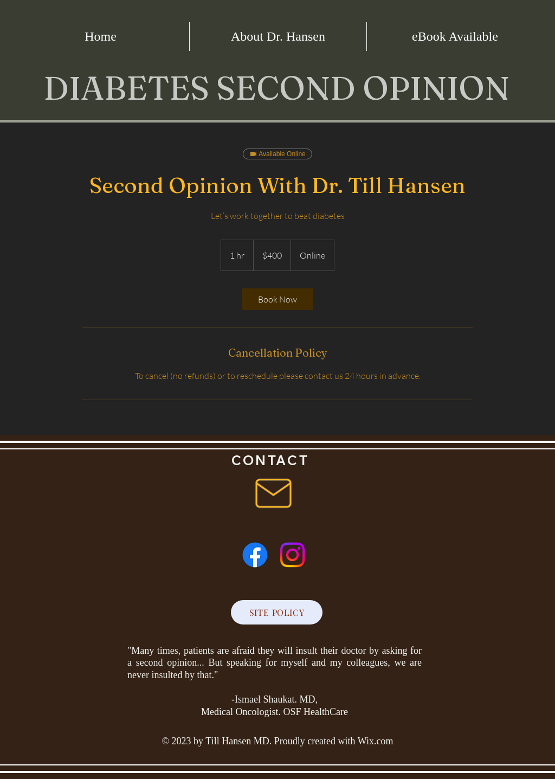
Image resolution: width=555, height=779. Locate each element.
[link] (277, 299)
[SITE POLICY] (276, 612)
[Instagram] (292, 554)
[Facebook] (255, 554)
